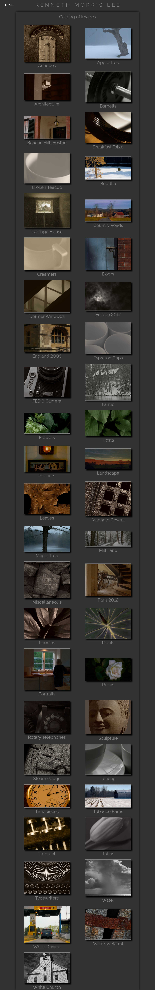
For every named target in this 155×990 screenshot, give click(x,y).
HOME (8, 5)
